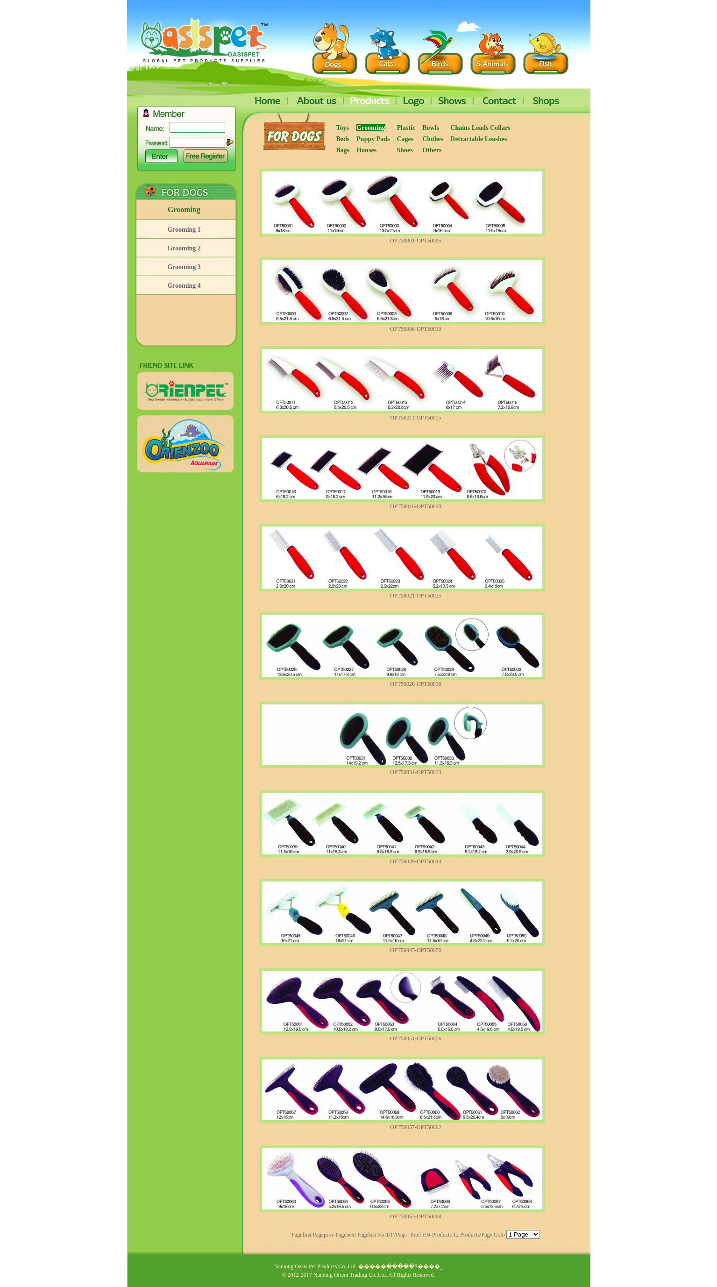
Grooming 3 (184, 266)
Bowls (430, 127)
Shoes (405, 150)
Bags (343, 150)
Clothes (432, 138)
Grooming (184, 209)
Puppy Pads (373, 138)
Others (431, 150)
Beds (343, 138)
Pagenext (345, 1234)
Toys (342, 127)
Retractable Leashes (478, 138)
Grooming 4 (184, 285)
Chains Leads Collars (481, 127)
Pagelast (366, 1234)
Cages (405, 138)
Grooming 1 (184, 229)
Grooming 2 (184, 248)
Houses (366, 150)
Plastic (406, 127)
